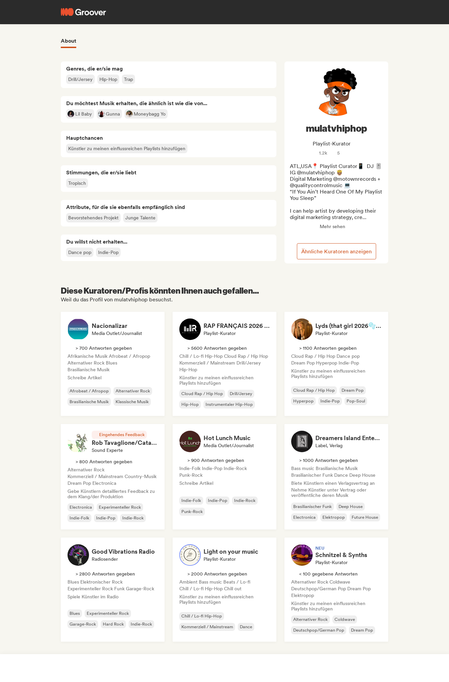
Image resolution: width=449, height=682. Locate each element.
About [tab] (68, 41)
